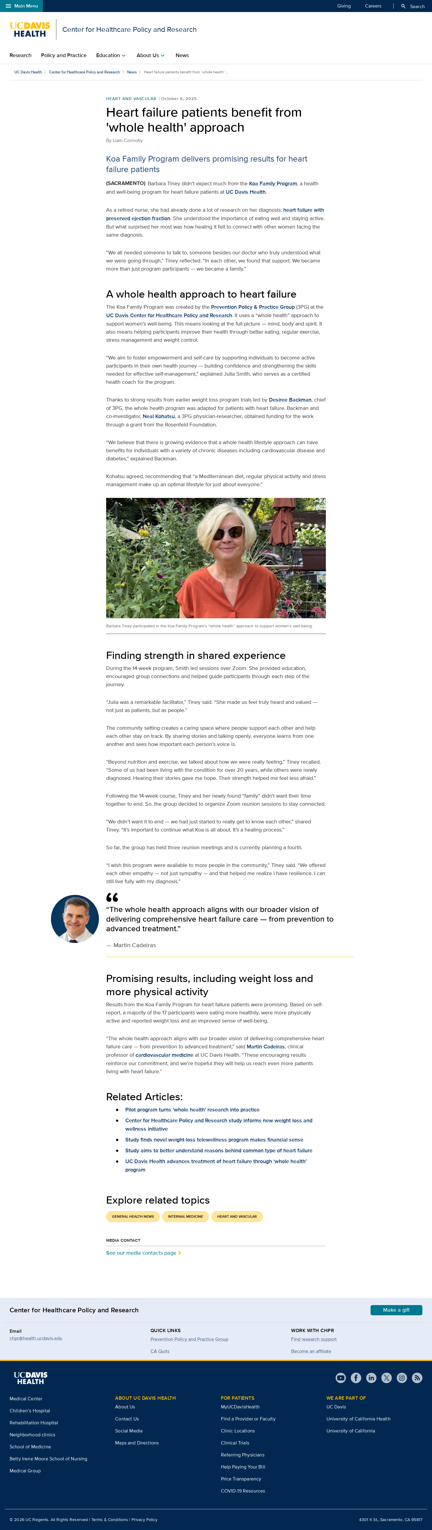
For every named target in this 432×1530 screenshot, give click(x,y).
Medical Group (25, 1470)
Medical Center (26, 1398)
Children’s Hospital (30, 1410)
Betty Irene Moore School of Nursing (49, 1458)
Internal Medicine (185, 1216)
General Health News (133, 1216)
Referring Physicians (242, 1454)
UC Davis (336, 1406)
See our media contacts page (141, 1252)
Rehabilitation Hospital (34, 1422)
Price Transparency (241, 1478)
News (182, 55)
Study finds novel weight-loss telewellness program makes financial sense (214, 1140)
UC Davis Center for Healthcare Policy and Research (169, 315)
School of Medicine (30, 1446)
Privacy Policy (144, 1519)
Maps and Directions (137, 1442)
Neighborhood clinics (32, 1434)
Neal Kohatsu (159, 416)
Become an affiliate (311, 1351)
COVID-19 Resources (243, 1490)
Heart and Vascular (131, 98)
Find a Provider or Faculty (248, 1418)
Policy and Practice (64, 55)
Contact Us (127, 1418)
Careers (373, 5)
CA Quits (159, 1351)
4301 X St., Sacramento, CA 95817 (390, 1519)
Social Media (128, 1430)
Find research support (314, 1339)
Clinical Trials (235, 1442)
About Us (125, 1406)
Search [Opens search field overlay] (413, 6)
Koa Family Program (273, 183)
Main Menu (21, 6)
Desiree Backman (290, 400)
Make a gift (396, 1310)
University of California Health (358, 1418)
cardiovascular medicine (164, 1055)
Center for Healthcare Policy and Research (84, 72)
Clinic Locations (238, 1430)
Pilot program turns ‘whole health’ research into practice (192, 1109)
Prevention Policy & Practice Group (253, 307)
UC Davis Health (28, 72)
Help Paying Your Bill (243, 1466)
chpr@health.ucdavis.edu (36, 1338)
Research (20, 55)
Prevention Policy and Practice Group (189, 1339)
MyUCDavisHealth (240, 1406)
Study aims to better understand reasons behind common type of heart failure (218, 1150)
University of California (350, 1430)
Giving (344, 5)
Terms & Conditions (109, 1519)
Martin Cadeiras (266, 1046)
